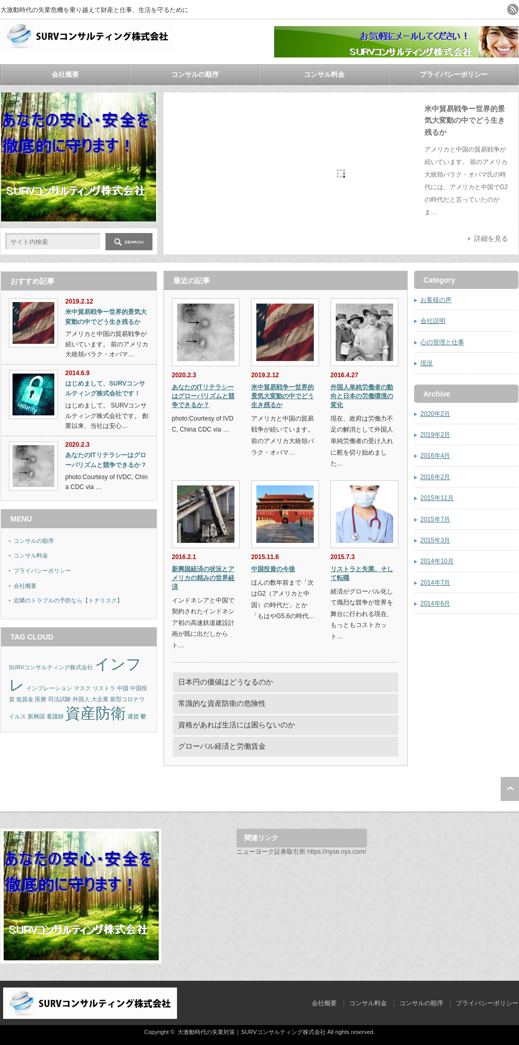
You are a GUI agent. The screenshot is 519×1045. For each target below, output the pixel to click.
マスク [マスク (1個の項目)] (82, 688)
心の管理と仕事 (442, 342)
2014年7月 (435, 582)
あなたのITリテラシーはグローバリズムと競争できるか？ (203, 396)
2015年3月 (435, 540)
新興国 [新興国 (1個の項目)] (36, 716)
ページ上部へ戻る (510, 789)
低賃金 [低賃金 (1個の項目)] (24, 699)
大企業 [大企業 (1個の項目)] (100, 699)
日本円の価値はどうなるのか (225, 682)
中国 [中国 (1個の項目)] (122, 688)
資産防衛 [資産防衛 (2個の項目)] (95, 713)
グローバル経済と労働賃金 (222, 746)
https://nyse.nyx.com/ (336, 851)
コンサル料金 (324, 74)
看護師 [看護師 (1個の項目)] (55, 716)
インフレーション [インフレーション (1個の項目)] (49, 688)
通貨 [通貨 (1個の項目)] (133, 716)
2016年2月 (435, 477)
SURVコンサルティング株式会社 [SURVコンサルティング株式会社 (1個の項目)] (51, 667)
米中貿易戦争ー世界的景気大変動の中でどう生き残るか (464, 120)
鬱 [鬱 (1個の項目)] (143, 716)
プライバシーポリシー (454, 74)
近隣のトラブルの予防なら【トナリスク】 (68, 600)
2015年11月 (437, 498)
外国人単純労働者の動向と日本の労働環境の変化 (362, 396)
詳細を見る (491, 238)
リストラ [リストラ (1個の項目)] (103, 688)
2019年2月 (435, 434)
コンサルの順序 (195, 74)
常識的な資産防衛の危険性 (222, 703)
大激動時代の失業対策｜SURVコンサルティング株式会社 (251, 1032)
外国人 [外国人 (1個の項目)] (81, 699)
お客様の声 (436, 300)
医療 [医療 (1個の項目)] (40, 699)
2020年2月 (435, 413)
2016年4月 (435, 455)
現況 (426, 363)
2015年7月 (435, 519)
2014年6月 (435, 603)
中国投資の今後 (273, 569)
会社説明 (432, 320)
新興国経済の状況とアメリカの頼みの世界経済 (203, 577)
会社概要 (65, 74)
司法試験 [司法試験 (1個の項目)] (59, 699)
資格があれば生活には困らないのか (236, 725)
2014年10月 (437, 561)
